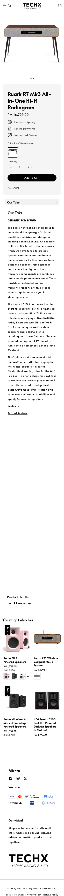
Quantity (12, 161)
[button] (4, 5)
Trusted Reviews (17, 413)
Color (21, 143)
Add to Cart (32, 177)
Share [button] (13, 187)
